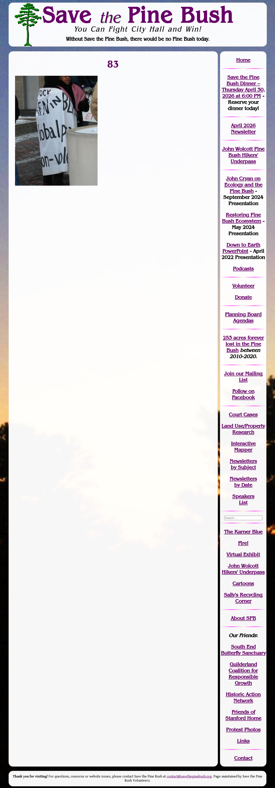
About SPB (243, 618)
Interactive (243, 443)
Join (229, 373)
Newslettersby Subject (243, 464)
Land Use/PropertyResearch (243, 429)
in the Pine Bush (245, 344)
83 (113, 64)
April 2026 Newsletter (243, 128)
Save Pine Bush (138, 15)
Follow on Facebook (243, 394)
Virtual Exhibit (243, 554)
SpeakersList (243, 499)
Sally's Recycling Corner (243, 598)
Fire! (243, 543)
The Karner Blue (243, 532)
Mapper (243, 450)
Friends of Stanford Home (243, 715)
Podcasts (243, 268)
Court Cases (243, 414)
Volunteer (243, 286)
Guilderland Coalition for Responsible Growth (243, 673)
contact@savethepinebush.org (189, 776)
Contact (243, 758)
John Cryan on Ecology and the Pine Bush (243, 184)
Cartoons (243, 583)
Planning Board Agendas (243, 317)
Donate (243, 297)
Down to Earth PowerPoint (241, 248)
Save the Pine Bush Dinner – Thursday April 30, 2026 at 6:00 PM (243, 86)
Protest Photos (243, 729)
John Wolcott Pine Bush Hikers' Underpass (243, 155)
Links (243, 741)
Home (243, 60)
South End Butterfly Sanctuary (243, 650)
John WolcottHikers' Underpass (243, 569)
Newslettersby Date (243, 482)
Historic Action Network (243, 697)
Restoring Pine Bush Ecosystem (241, 218)
